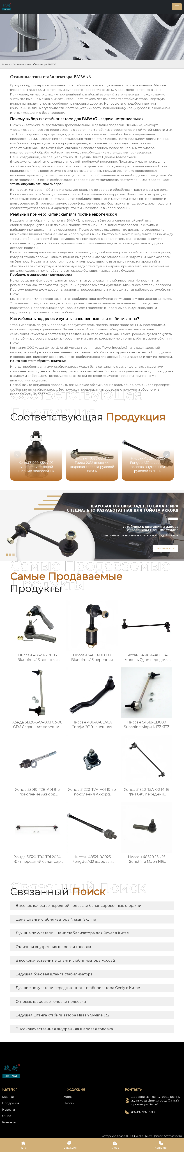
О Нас (115, 1144)
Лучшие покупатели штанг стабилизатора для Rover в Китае (72, 933)
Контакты (161, 1144)
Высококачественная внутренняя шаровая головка (64, 1029)
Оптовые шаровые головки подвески (51, 1001)
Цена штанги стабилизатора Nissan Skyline (56, 919)
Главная (6, 64)
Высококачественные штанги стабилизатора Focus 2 (65, 960)
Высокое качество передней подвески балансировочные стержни (78, 905)
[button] (166, 454)
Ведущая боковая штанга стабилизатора (54, 974)
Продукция (69, 1144)
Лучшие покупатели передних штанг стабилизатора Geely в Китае (78, 988)
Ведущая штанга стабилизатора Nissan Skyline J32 (62, 1015)
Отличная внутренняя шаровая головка (53, 947)
